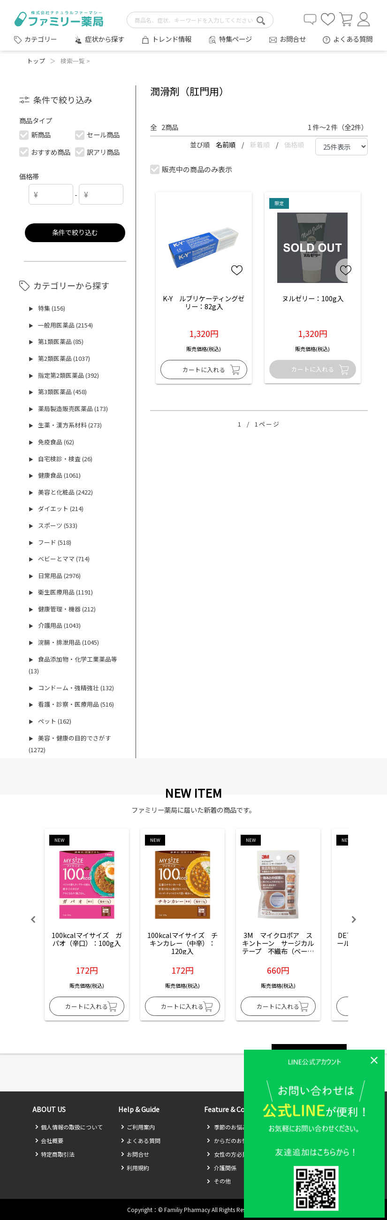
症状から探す (104, 39)
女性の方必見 (227, 1154)
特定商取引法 (55, 1154)
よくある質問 (352, 39)
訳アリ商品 (98, 152)
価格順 (294, 144)
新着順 (260, 144)
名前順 (226, 144)
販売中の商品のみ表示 (191, 169)
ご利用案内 (138, 1127)
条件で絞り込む (75, 232)
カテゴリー (40, 39)
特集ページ (235, 39)
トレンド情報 (171, 39)
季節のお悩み (227, 1127)
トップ (36, 60)
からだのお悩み (229, 1140)
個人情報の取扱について (69, 1127)
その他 (218, 1181)
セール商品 (98, 134)
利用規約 (135, 1168)
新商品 (35, 134)
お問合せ (293, 39)
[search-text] (200, 20)
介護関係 (221, 1168)
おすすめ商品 (45, 152)
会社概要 (49, 1140)
